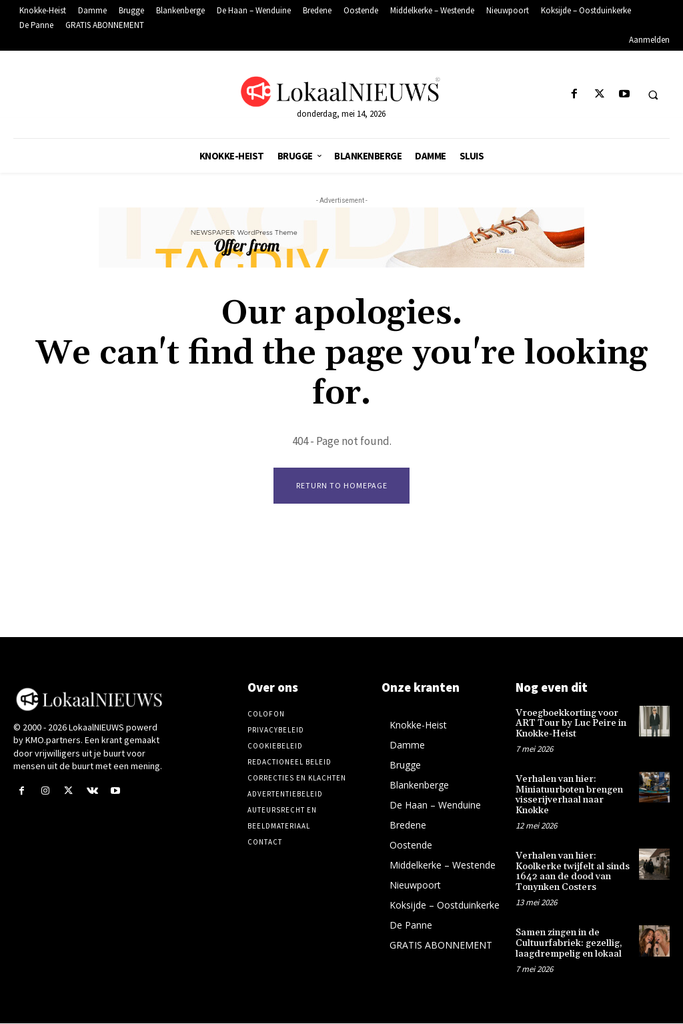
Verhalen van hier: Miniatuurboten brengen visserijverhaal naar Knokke (569, 795)
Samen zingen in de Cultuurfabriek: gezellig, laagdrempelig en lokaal (569, 943)
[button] (653, 94)
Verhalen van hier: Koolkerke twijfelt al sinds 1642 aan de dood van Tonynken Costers (573, 872)
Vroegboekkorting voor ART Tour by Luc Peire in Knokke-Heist (571, 724)
